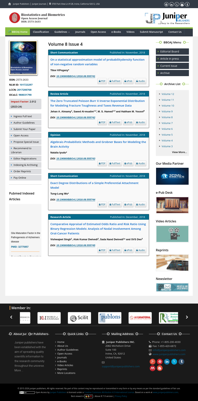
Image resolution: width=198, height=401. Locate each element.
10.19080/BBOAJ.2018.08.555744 (75, 199)
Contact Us (175, 32)
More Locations (66, 373)
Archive (165, 73)
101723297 (25, 84)
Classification (41, 32)
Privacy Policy (121, 396)
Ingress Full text (23, 116)
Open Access (98, 32)
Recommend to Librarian (21, 150)
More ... (19, 370)
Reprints (62, 369)
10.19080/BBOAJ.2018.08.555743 (75, 158)
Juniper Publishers (21, 4)
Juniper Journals (39, 4)
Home (60, 342)
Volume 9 (167, 111)
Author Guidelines (24, 122)
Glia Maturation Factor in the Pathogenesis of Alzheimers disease (25, 239)
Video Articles (65, 365)
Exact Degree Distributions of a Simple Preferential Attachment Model (94, 185)
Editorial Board (169, 51)
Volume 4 (167, 140)
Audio (140, 81)
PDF (102, 81)
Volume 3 (167, 146)
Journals (80, 32)
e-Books (116, 32)
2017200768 (24, 89)
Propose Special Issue (26, 142)
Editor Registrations (25, 158)
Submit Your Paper (25, 129)
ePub (128, 81)
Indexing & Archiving (26, 165)
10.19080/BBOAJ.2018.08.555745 (75, 245)
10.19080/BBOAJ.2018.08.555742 (75, 117)
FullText (115, 81)
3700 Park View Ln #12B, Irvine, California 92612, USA (74, 4)
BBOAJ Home (17, 32)
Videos (130, 32)
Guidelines (63, 32)
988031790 (25, 94)
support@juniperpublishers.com (121, 366)
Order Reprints (22, 171)
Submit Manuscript (151, 32)
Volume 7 (167, 123)
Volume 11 (168, 100)
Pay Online (20, 177)
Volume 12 (168, 94)
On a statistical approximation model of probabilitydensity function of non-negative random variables (97, 62)
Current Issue (168, 66)
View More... (179, 152)
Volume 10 (168, 105)
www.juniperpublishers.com (169, 354)
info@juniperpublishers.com (169, 350)
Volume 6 (167, 129)
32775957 (23, 248)
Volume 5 (167, 134)
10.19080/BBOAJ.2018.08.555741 (75, 76)
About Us (62, 346)
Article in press (169, 58)
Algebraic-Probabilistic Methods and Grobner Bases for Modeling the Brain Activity (98, 144)
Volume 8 (167, 117)
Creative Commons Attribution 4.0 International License (109, 392)
